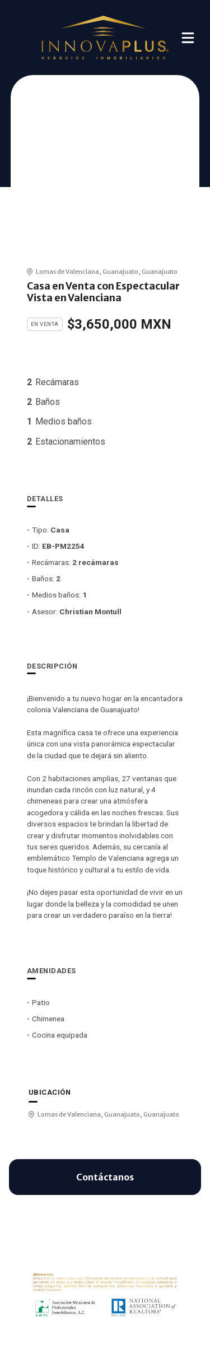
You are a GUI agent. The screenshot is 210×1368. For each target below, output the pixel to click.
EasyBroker (122, 1344)
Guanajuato (120, 272)
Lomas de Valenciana (67, 272)
